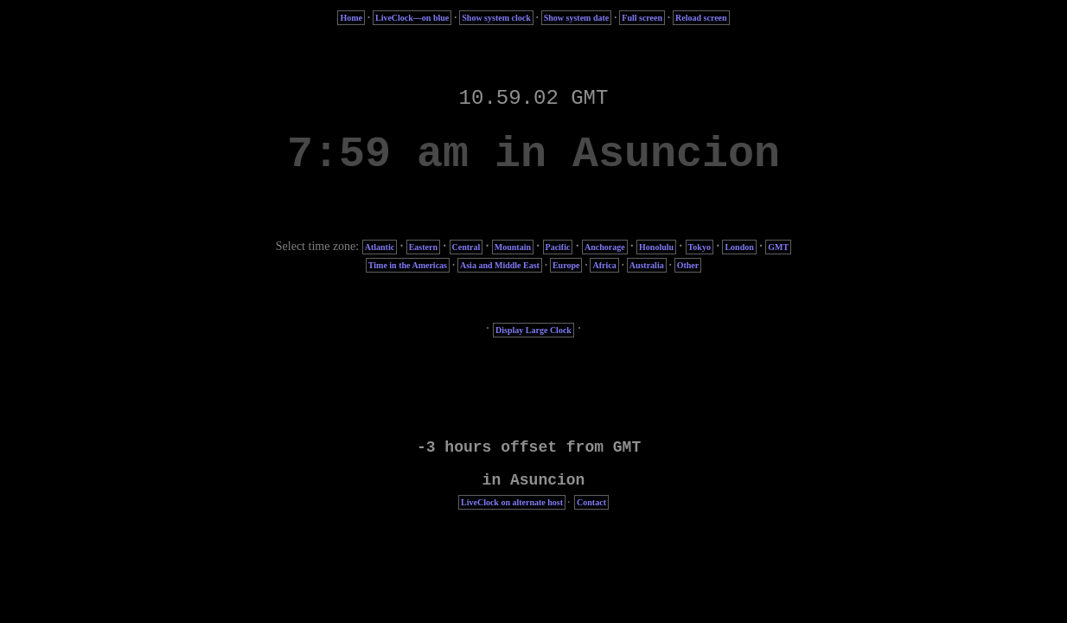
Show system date (577, 17)
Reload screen (701, 17)
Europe (566, 265)
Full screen (642, 17)
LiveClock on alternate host (512, 502)
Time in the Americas (407, 265)
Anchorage (605, 247)
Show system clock (496, 17)
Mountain (513, 247)
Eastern (423, 247)
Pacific (558, 247)
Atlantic (379, 247)
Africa (604, 265)
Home (351, 17)
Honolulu (656, 247)
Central (466, 247)
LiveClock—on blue (412, 17)
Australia (646, 265)
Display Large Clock (533, 330)
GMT (778, 247)
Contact (591, 502)
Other (688, 265)
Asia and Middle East (500, 265)
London (739, 247)
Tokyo (699, 247)
